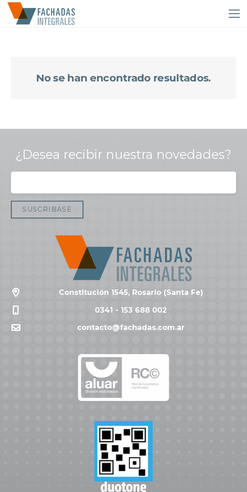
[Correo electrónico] (123, 182)
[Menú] (232, 13)
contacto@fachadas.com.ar (131, 327)
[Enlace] (41, 13)
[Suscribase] (47, 209)
